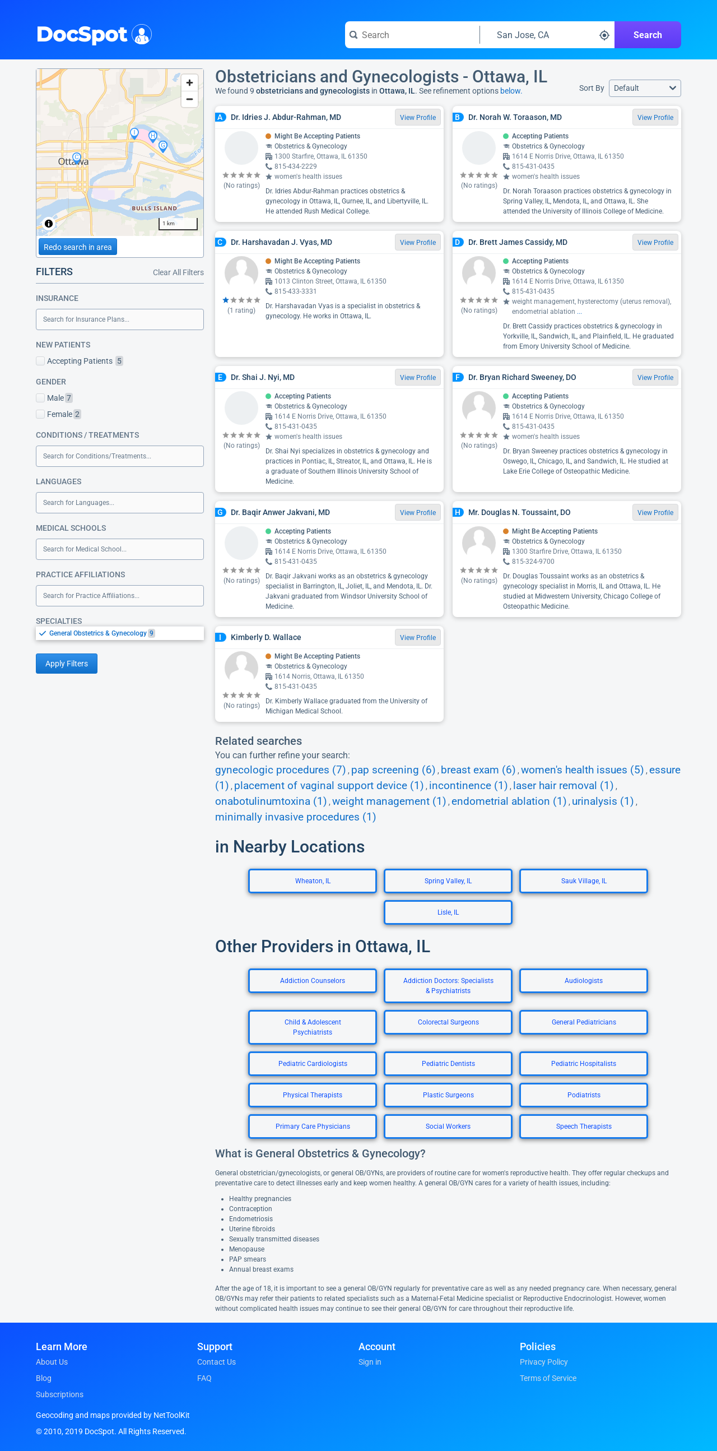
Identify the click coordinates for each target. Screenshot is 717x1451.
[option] (126, 633)
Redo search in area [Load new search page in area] (78, 247)
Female (58, 414)
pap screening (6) (393, 770)
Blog (44, 1378)
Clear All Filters (178, 272)
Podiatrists (583, 1095)
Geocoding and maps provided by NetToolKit (113, 1415)
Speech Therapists (584, 1126)
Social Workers (448, 1126)
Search (648, 35)
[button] (645, 88)
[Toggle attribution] (48, 223)
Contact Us (216, 1361)
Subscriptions (59, 1394)
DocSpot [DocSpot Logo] (91, 33)
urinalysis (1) (603, 801)
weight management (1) (389, 801)
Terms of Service (548, 1378)
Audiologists (584, 981)
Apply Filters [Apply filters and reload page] (66, 663)
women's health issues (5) (582, 770)
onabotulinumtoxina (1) (271, 801)
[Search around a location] (547, 34)
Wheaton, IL (312, 881)
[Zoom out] (189, 99)
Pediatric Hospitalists (583, 1064)
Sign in (369, 1361)
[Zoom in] (189, 83)
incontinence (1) (468, 786)
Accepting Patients (79, 361)
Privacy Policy (544, 1361)
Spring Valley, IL (448, 881)
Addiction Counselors (312, 981)
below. (511, 90)
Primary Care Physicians (313, 1126)
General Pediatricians (584, 1022)
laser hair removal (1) (563, 786)
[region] (119, 152)
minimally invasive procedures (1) (295, 817)
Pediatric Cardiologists (312, 1064)
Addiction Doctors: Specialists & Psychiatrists (448, 986)
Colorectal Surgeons (448, 1022)
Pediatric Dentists (448, 1064)
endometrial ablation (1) (509, 801)
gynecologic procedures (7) (280, 770)
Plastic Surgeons (448, 1095)
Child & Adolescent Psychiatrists (313, 1027)
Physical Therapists (312, 1095)
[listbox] (120, 633)
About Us (52, 1361)
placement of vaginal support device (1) (329, 786)
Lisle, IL (448, 912)
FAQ (204, 1378)
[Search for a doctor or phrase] (412, 34)
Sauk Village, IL (584, 881)
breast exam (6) (478, 770)
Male (54, 398)
